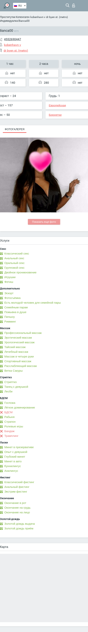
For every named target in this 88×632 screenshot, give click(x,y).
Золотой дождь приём (18, 528)
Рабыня (9, 417)
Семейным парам (16, 307)
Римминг (10, 321)
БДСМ (8, 412)
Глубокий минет (14, 456)
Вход (73, 5)
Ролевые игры (13, 426)
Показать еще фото (44, 221)
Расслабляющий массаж (20, 366)
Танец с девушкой (16, 386)
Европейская (57, 105)
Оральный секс (14, 263)
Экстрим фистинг (15, 491)
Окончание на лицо (17, 512)
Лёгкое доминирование (19, 407)
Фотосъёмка (12, 298)
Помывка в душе (15, 312)
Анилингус (11, 471)
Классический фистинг (19, 482)
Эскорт (8, 293)
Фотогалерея (14, 129)
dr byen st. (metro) (57, 17)
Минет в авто (13, 461)
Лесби (8, 391)
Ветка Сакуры (13, 370)
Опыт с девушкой (15, 452)
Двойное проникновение (20, 272)
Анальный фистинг (16, 487)
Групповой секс (14, 267)
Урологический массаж (19, 342)
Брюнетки (55, 115)
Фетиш (8, 282)
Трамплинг (11, 436)
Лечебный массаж (16, 352)
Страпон (10, 421)
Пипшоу (9, 317)
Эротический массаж (18, 337)
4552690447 (12, 39)
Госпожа (9, 403)
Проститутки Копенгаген (15, 17)
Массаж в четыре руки (19, 356)
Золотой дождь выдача (19, 523)
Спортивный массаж (17, 361)
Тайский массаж (15, 347)
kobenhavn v (37, 17)
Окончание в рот (15, 503)
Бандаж (9, 431)
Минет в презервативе (19, 447)
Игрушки (10, 277)
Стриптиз (10, 382)
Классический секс (16, 253)
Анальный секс (14, 258)
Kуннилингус (12, 466)
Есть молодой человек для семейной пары (32, 302)
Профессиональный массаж (23, 333)
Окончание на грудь (17, 507)
